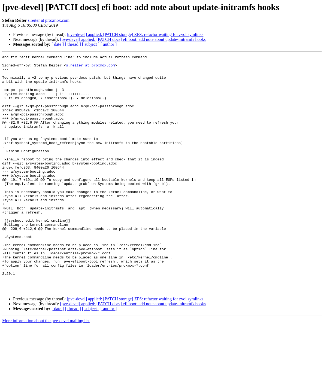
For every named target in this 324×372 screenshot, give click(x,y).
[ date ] (58, 44)
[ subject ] (90, 44)
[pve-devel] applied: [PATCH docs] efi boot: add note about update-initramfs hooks (132, 39)
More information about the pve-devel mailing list (46, 367)
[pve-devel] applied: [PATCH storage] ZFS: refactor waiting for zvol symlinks (135, 34)
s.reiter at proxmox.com (48, 20)
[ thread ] (73, 44)
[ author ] (109, 44)
